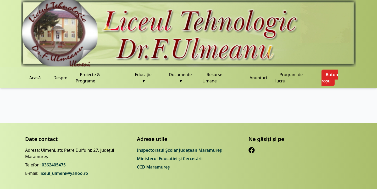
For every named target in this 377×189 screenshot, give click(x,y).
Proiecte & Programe (88, 78)
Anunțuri (258, 78)
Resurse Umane (212, 78)
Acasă (35, 78)
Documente (180, 78)
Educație (143, 78)
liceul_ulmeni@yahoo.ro (64, 173)
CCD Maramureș (153, 167)
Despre (60, 78)
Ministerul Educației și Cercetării (170, 158)
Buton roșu (329, 78)
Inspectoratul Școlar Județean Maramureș (179, 150)
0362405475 (54, 165)
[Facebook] (251, 150)
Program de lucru (289, 78)
